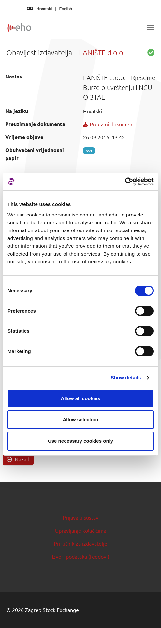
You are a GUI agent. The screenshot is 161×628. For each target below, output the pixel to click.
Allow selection (80, 419)
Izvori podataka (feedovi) (80, 556)
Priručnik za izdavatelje (80, 543)
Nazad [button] (18, 459)
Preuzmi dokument (108, 124)
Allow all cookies (80, 398)
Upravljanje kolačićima (80, 530)
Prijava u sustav (80, 517)
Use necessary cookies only (80, 441)
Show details (126, 377)
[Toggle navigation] (150, 27)
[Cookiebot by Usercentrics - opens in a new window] (125, 181)
